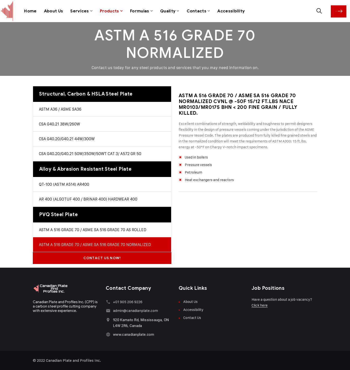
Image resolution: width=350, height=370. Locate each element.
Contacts (197, 10)
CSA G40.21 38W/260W (59, 123)
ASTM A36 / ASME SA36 (60, 108)
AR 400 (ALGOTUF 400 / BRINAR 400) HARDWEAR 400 (88, 198)
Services (79, 10)
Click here (260, 305)
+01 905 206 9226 (127, 301)
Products (109, 10)
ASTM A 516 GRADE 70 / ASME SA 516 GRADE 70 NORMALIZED (95, 244)
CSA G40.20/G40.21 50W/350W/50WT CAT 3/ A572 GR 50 (90, 153)
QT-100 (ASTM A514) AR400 (64, 184)
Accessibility (231, 10)
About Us (53, 10)
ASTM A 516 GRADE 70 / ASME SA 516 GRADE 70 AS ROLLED (92, 229)
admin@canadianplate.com (135, 310)
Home (30, 10)
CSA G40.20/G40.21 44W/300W (67, 138)
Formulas (139, 10)
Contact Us (340, 11)
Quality (168, 10)
